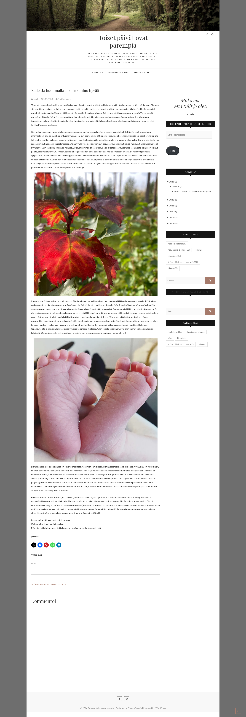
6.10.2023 (47, 99)
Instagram (141, 73)
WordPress (160, 708)
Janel (34, 99)
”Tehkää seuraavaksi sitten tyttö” (49, 584)
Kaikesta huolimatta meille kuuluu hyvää (191, 191)
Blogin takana (118, 73)
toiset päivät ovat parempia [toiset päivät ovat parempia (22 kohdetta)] (183, 262)
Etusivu (97, 73)
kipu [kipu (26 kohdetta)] (199, 250)
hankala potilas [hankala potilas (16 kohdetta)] (177, 243)
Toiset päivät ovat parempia (123, 41)
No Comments (64, 99)
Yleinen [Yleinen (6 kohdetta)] (173, 268)
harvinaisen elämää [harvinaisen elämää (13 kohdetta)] (179, 250)
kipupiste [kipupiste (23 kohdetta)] (174, 256)
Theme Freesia (135, 708)
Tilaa (172, 150)
